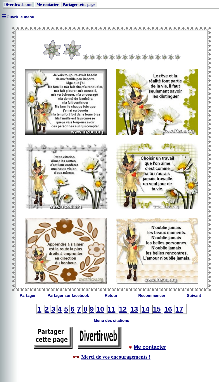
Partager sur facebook (68, 295)
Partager (28, 295)
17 (179, 309)
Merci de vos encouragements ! (115, 357)
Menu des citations (111, 320)
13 (134, 309)
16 (168, 309)
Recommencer (151, 295)
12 (123, 309)
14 (145, 309)
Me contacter (150, 347)
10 (100, 309)
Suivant (194, 295)
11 (112, 309)
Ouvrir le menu (20, 17)
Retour (111, 295)
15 (157, 309)
